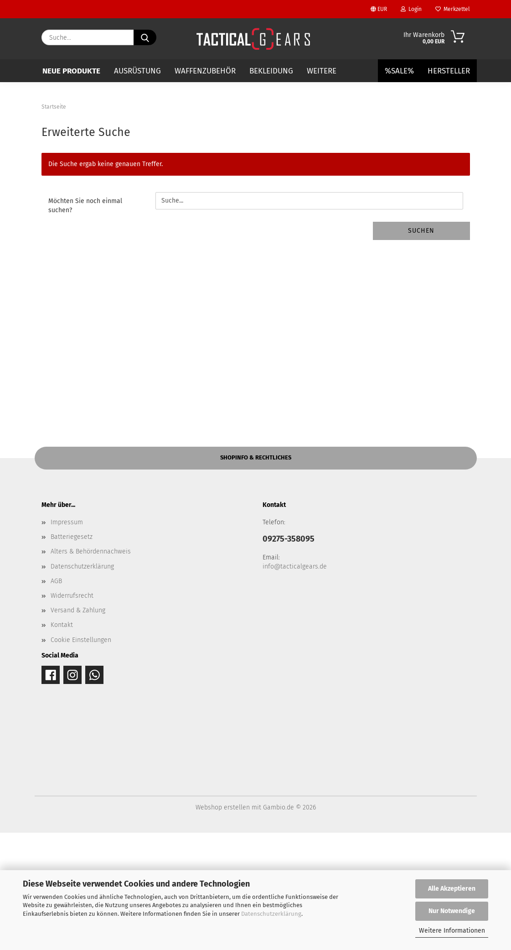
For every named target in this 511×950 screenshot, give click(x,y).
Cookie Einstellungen (81, 757)
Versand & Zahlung (78, 727)
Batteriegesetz (72, 654)
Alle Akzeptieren (451, 889)
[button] (27, 137)
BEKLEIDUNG (271, 71)
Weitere (321, 71)
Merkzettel (452, 9)
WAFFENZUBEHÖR (205, 71)
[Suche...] (145, 37)
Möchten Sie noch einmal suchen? (85, 322)
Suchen (421, 348)
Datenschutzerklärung (271, 913)
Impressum (67, 639)
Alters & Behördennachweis (91, 669)
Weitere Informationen (452, 930)
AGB (56, 698)
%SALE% (399, 71)
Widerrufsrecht (72, 713)
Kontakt (62, 742)
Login (411, 9)
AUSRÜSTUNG (137, 71)
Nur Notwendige (451, 911)
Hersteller (449, 71)
